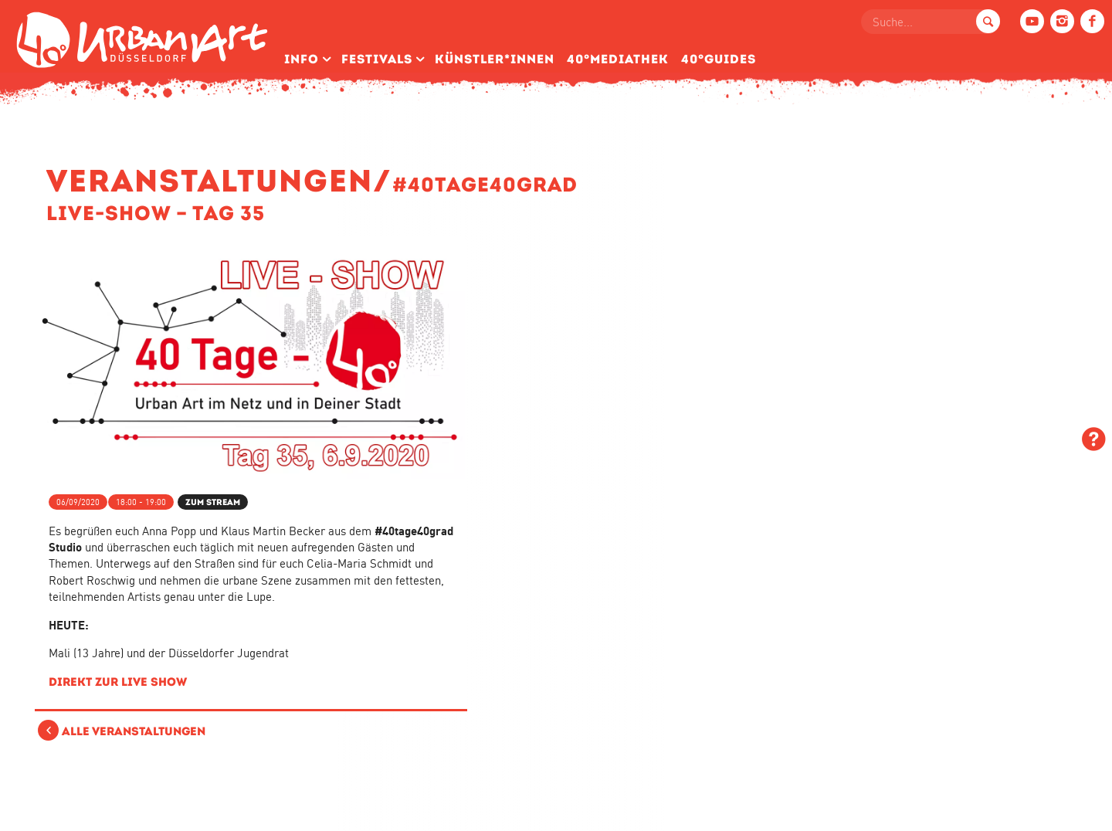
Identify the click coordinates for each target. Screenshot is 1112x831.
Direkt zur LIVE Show (118, 681)
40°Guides (718, 59)
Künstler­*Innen (494, 59)
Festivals (376, 59)
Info (301, 59)
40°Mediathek (618, 59)
